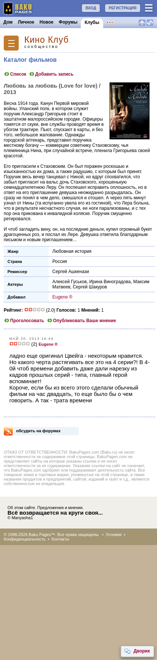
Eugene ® (62, 297)
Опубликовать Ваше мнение (81, 320)
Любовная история (72, 251)
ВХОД (91, 8)
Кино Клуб (46, 40)
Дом (8, 22)
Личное (26, 22)
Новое (46, 22)
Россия (59, 261)
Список (15, 74)
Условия (113, 534)
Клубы (91, 22)
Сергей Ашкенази (70, 271)
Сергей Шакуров (90, 287)
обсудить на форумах (38, 431)
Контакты (61, 539)
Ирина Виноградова (110, 281)
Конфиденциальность (25, 539)
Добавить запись (51, 74)
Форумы (68, 22)
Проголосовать (24, 320)
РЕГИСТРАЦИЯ (122, 8)
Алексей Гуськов (69, 281)
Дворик (137, 651)
